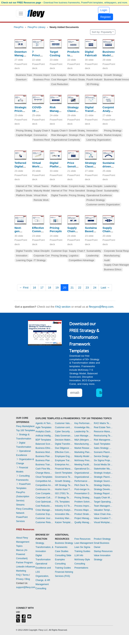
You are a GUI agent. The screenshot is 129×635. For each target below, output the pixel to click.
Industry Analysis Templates (64, 510)
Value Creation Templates (103, 518)
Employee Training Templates (64, 460)
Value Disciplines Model (99, 186)
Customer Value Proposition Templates (64, 423)
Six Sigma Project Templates (103, 460)
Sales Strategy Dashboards (103, 448)
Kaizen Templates (64, 522)
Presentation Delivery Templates (83, 493)
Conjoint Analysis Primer (108, 111)
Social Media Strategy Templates (103, 464)
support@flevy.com (25, 587)
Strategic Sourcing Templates (103, 481)
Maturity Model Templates (83, 456)
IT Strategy (40, 260)
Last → (105, 287)
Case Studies (61, 551)
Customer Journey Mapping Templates (44, 518)
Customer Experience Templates (44, 514)
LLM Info (78, 555)
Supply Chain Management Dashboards (103, 497)
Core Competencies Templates (44, 493)
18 (49, 287)
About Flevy (22, 537)
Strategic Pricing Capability (21, 111)
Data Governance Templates (64, 435)
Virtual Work (40, 195)
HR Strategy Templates (64, 485)
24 (94, 287)
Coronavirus (40, 135)
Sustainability (111, 190)
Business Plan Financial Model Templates (44, 460)
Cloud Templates (43, 477)
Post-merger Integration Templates (83, 489)
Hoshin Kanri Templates (64, 489)
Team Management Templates (103, 506)
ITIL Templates (62, 501)
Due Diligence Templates (64, 448)
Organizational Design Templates (83, 477)
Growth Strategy (113, 75)
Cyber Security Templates (64, 431)
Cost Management (61, 79)
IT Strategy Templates (64, 497)
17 (42, 287)
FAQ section (63, 306)
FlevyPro (18, 27)
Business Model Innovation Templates (44, 452)
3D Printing (92, 84)
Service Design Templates (103, 456)
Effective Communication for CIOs (42, 231)
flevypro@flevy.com (101, 306)
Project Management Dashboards (83, 518)
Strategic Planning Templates (103, 477)
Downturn (21, 79)
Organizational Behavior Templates (83, 473)
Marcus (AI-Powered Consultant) (22, 554)
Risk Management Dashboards (103, 439)
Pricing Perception (57, 229)
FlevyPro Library (36, 27)
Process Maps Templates (83, 510)
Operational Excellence (99, 195)
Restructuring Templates (103, 435)
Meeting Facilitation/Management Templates (83, 464)
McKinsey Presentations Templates (83, 460)
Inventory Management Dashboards (64, 518)
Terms (26, 575)
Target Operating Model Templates (103, 501)
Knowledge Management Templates (83, 427)
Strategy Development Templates (103, 489)
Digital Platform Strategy (55, 166)
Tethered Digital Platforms (20, 166)
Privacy (19, 579)
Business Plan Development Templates (44, 456)
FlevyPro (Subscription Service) (22, 496)
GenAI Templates (63, 473)
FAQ (18, 575)
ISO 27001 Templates (64, 493)
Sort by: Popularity (102, 32)
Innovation (92, 130)
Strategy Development (98, 190)
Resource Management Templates (103, 431)
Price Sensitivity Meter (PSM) (74, 168)
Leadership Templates (83, 431)
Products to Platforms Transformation (77, 57)
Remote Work (41, 200)
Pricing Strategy (24, 130)
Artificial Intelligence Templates (44, 435)
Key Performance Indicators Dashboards (83, 423)
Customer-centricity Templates (64, 427)
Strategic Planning (79, 135)
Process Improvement (46, 75)
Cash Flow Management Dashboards (44, 468)
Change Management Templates (44, 473)
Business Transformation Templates (44, 464)
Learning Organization (98, 139)
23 (87, 287)
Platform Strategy (78, 75)
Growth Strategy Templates (64, 481)
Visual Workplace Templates (103, 522)
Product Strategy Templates (83, 514)
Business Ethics (112, 269)
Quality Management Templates (83, 522)
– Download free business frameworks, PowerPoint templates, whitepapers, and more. (64, 2)
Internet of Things (25, 186)
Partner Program (24, 562)
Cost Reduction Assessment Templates (44, 506)
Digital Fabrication (92, 53)
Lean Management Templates (83, 435)
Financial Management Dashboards (64, 468)
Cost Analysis (58, 75)
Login (103, 10)
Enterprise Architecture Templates (64, 464)
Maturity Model (42, 190)
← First (23, 287)
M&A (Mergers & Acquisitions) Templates (83, 439)
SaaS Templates (102, 444)
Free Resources (82, 539)
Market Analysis (112, 135)
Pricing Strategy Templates (83, 497)
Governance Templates (64, 477)
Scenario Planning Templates (103, 452)
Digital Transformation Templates (64, 444)
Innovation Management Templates (64, 514)
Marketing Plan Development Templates (83, 452)
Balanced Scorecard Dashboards (44, 444)
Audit (107, 260)
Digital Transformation (98, 135)
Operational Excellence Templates (83, 468)
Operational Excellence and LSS (43, 567)
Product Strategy (78, 79)
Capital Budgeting (25, 135)
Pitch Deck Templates (83, 485)
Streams (20, 504)
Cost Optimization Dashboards (44, 501)
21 (72, 287)
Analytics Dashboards (44, 431)
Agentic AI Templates (44, 423)
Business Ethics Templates (44, 448)
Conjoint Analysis (78, 186)
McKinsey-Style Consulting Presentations (82, 563)
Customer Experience (63, 250)
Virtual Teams (41, 186)
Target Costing (55, 53)
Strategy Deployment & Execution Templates (103, 485)
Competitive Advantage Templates (44, 481)
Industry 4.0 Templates (64, 506)
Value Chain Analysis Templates (103, 514)
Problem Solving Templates (83, 501)
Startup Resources (103, 551)
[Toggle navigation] (21, 13)
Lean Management (83, 543)
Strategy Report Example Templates (103, 493)
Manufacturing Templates (83, 444)
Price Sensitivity (77, 190)
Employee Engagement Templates (64, 456)
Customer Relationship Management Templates (44, 522)
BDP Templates (43, 439)
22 (79, 287)
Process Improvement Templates (83, 506)
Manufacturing (94, 75)
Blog (27, 579)
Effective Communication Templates (64, 452)
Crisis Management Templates (44, 510)
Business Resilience (45, 139)
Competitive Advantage (81, 260)
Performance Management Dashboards (83, 481)
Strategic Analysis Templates (103, 473)
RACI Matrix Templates (103, 423)
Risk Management (61, 135)
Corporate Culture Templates (44, 497)
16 (34, 287)
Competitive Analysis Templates (44, 485)
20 (64, 287)
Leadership (110, 186)
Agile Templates (43, 427)
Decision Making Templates (64, 439)
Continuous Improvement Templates (44, 489)
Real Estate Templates (103, 427)
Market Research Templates (83, 448)
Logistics (73, 255)
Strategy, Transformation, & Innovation (44, 547)
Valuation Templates (103, 510)
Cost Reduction (59, 84)
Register (105, 16)
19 (57, 287)
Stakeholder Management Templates (103, 468)
